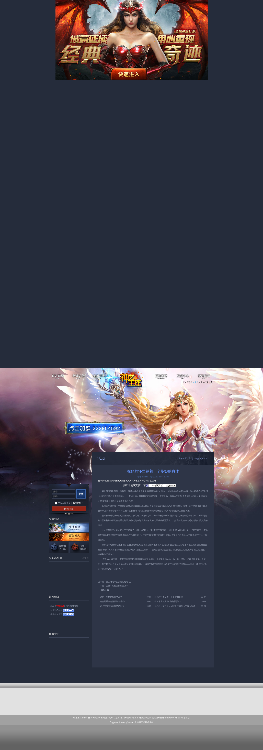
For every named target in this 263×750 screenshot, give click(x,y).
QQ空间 (107, 480)
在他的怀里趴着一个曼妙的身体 (168, 597)
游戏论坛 (204, 377)
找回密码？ (78, 503)
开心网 (145, 480)
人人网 (130, 480)
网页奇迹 (133, 380)
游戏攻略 (161, 377)
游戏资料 (100, 377)
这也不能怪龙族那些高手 (117, 586)
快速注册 (69, 509)
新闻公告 (79, 377)
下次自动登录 (64, 503)
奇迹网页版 (140, 722)
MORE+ (85, 558)
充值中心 (183, 377)
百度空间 (152, 480)
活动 (203, 458)
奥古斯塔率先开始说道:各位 (118, 582)
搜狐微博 (123, 480)
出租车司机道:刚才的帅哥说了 (167, 601)
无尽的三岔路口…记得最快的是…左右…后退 (174, 606)
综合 (197, 458)
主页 (191, 458)
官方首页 (57, 377)
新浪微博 (115, 480)
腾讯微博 (137, 480)
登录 (80, 494)
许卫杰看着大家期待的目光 (112, 606)
